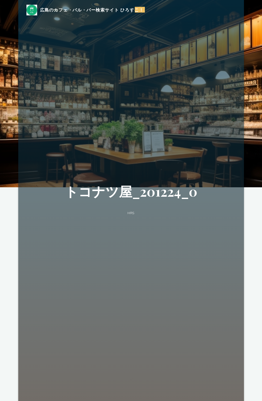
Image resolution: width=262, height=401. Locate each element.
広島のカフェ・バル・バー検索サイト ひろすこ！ (92, 9)
